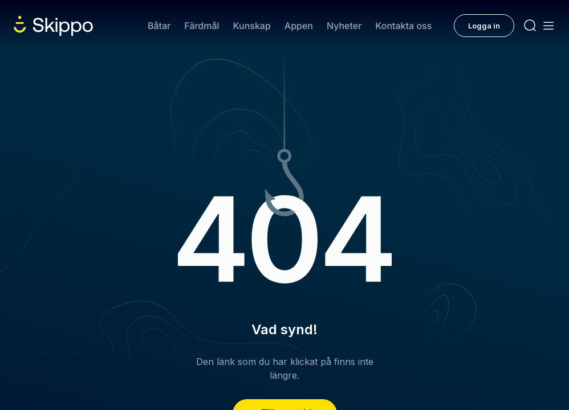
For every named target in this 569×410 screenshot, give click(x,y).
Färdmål (201, 25)
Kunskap (252, 25)
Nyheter (344, 25)
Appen (298, 25)
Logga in (484, 25)
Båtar (159, 25)
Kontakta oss (403, 25)
